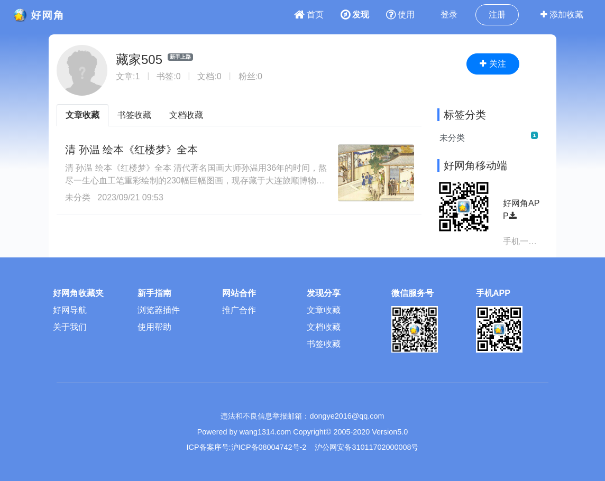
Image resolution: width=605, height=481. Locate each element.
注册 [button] (497, 14)
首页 (309, 14)
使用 (400, 14)
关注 (493, 63)
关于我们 (70, 326)
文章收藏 (82, 114)
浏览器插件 (159, 310)
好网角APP (521, 209)
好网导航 (70, 310)
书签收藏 (134, 114)
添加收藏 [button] (561, 14)
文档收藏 (186, 114)
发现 (355, 14)
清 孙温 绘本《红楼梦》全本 (131, 149)
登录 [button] (449, 14)
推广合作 (239, 310)
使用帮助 (154, 326)
